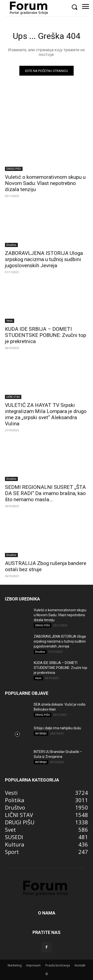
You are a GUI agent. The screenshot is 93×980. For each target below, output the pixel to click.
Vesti (9, 320)
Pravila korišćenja (57, 965)
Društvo (11, 245)
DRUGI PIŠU (13, 168)
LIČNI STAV (13, 397)
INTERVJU (41, 733)
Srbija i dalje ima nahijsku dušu (57, 728)
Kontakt (80, 965)
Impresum (33, 965)
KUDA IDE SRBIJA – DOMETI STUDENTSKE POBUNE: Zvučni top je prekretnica (45, 335)
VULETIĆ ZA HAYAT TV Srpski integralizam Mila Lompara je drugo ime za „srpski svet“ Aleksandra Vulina (46, 414)
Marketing (15, 965)
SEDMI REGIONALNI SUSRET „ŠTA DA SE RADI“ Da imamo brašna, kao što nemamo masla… (45, 493)
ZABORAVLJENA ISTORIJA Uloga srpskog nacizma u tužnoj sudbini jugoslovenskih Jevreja (44, 259)
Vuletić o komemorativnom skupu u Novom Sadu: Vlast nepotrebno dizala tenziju (45, 183)
